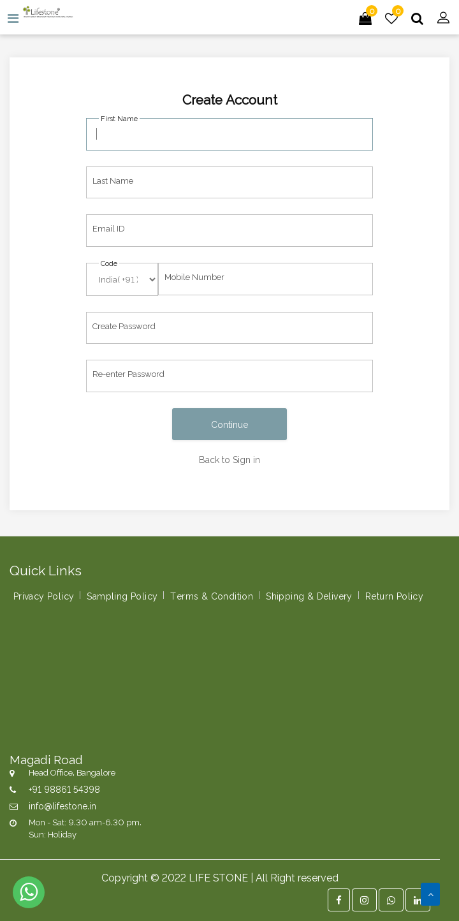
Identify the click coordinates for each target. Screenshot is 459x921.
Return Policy (394, 595)
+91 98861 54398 (64, 789)
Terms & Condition (211, 595)
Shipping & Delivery (309, 595)
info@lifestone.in (62, 805)
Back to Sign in (229, 459)
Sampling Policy (122, 595)
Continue (229, 424)
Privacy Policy (44, 595)
